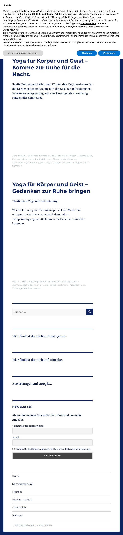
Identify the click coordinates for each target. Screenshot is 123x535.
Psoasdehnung (77, 285)
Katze (28, 159)
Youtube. (56, 360)
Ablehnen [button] (87, 528)
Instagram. (57, 336)
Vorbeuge (55, 162)
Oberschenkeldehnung (64, 159)
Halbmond (18, 159)
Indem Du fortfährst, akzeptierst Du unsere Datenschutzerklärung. (51, 449)
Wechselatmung (70, 162)
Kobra (45, 285)
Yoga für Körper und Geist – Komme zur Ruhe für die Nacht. (50, 67)
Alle (31, 155)
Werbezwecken (88, 499)
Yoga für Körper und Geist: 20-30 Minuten (54, 155)
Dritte (71, 493)
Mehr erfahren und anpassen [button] (23, 528)
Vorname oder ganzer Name (27, 425)
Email (15, 437)
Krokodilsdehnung (41, 159)
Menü (103, 21)
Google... (45, 384)
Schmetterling (20, 162)
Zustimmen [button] (109, 528)
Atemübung (85, 155)
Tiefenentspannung (39, 162)
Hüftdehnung (33, 285)
